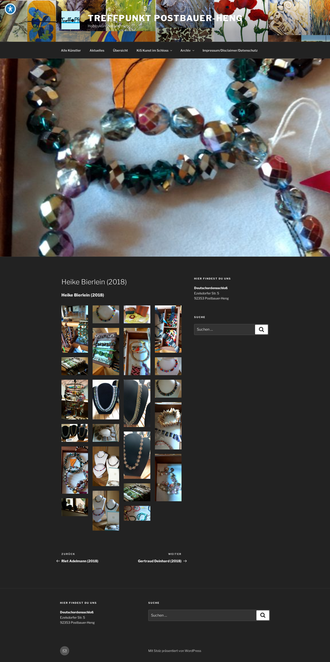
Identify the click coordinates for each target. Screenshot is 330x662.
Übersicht (120, 50)
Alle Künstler (71, 50)
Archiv (187, 50)
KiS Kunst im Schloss (155, 50)
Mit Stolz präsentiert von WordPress (174, 651)
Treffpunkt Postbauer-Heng (165, 18)
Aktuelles (97, 50)
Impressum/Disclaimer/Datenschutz (230, 50)
